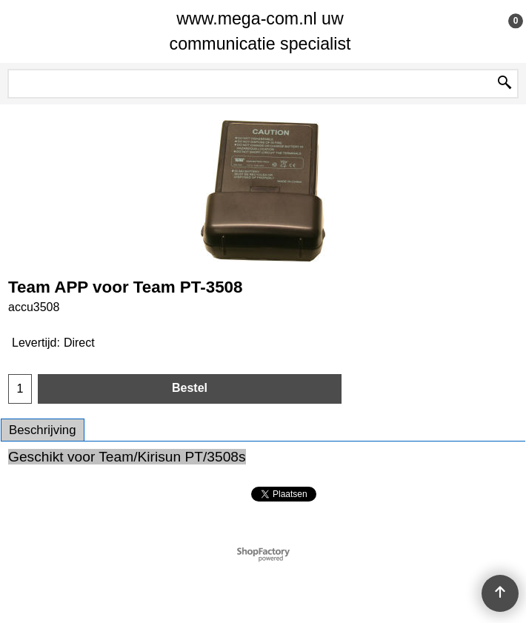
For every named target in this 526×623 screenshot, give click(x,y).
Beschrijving (42, 430)
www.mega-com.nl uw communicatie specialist (260, 31)
